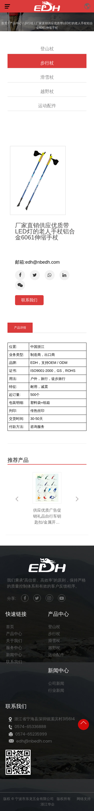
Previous (17, 498)
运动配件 (47, 105)
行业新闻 (56, 690)
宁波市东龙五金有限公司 (34, 799)
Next (77, 498)
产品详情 (20, 327)
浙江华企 (48, 804)
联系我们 (29, 300)
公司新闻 (56, 683)
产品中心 (16, 23)
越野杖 (47, 91)
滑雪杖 (47, 77)
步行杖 (28, 23)
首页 (4, 23)
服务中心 (14, 648)
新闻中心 (14, 655)
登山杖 (47, 48)
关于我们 (14, 641)
